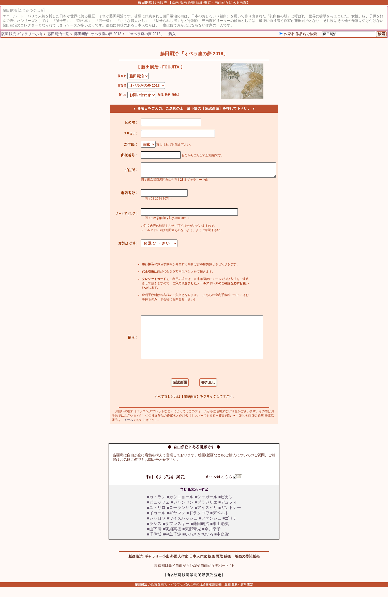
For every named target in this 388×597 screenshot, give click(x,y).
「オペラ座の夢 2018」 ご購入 (151, 34)
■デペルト (219, 522)
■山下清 (154, 538)
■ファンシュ (210, 528)
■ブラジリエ (206, 512)
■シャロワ (156, 528)
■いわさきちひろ (197, 544)
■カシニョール (180, 506)
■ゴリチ (229, 528)
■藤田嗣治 (199, 533)
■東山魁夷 (219, 533)
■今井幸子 (211, 538)
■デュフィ (227, 512)
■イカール (156, 522)
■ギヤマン (176, 522)
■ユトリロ (156, 517)
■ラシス (154, 533)
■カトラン (156, 506)
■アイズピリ (206, 517)
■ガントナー (229, 517)
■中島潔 (221, 544)
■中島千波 (171, 544)
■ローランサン (180, 517)
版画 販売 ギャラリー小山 (21, 34)
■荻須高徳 (171, 538)
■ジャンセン (182, 512)
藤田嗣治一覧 (58, 34)
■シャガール (206, 506)
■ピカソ (225, 506)
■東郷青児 (191, 538)
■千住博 (154, 544)
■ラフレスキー (175, 533)
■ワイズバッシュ (182, 528)
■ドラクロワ (197, 522)
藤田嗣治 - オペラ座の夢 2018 (98, 34)
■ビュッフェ (158, 512)
